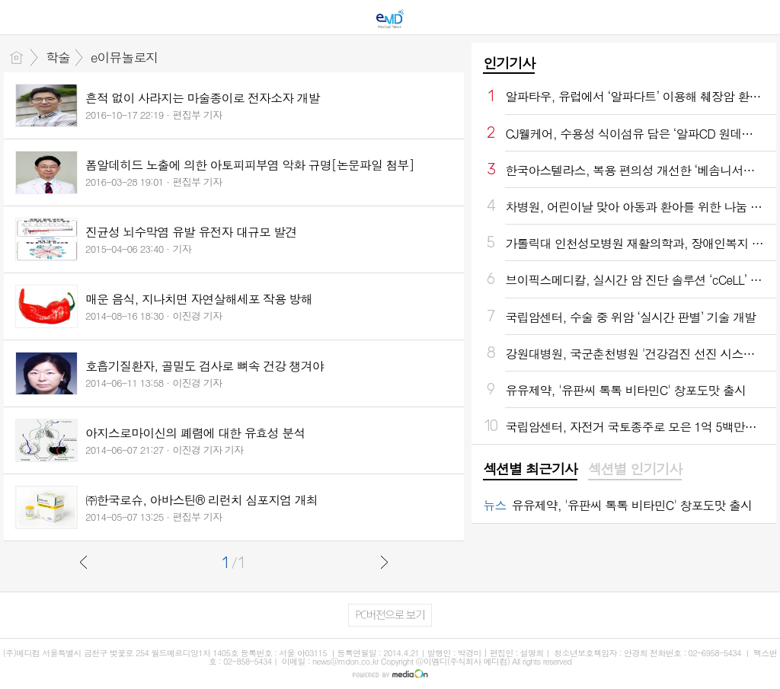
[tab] (530, 470)
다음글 (383, 561)
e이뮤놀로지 (124, 57)
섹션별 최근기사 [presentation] (530, 469)
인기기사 (509, 62)
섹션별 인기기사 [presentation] (635, 469)
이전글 (83, 561)
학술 (58, 57)
